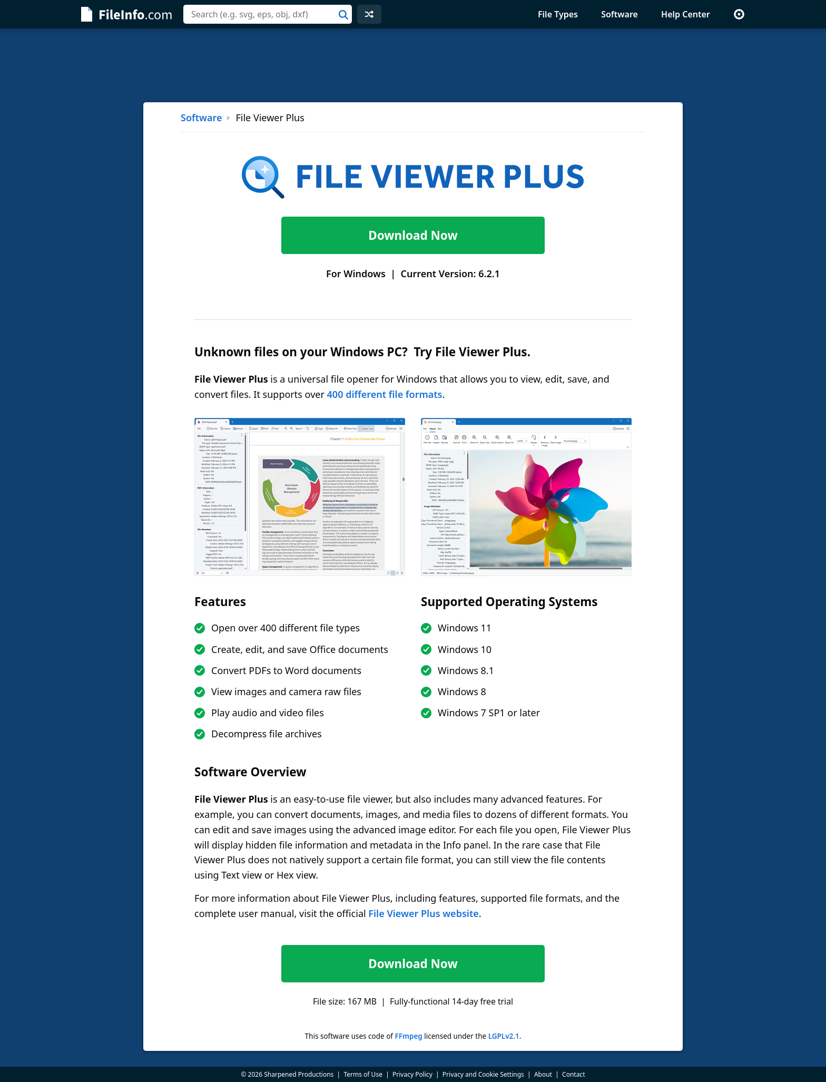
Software (619, 14)
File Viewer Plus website (423, 913)
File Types (558, 14)
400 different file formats (384, 394)
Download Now (412, 235)
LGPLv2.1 (503, 1036)
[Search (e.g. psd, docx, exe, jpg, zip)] (267, 14)
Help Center (685, 14)
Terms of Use (362, 1074)
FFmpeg (408, 1036)
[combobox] (267, 14)
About (543, 1074)
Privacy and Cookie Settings (483, 1074)
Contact (573, 1074)
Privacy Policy (412, 1074)
